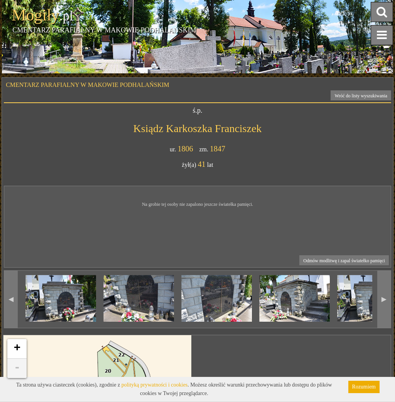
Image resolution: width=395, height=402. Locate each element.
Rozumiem (364, 387)
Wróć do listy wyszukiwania (360, 95)
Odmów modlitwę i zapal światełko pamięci (344, 260)
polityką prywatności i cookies (154, 385)
